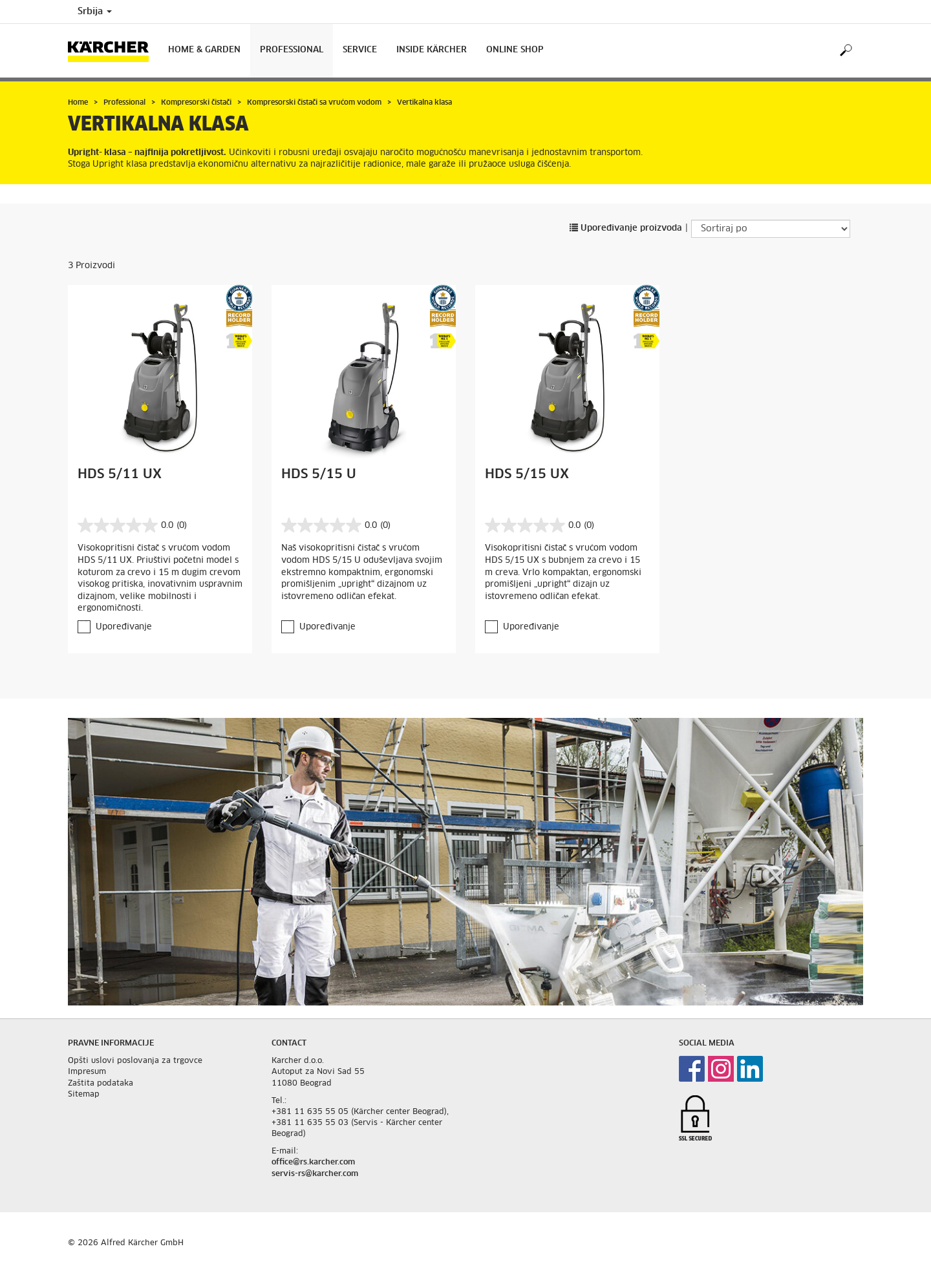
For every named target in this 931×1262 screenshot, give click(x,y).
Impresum (87, 1072)
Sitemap (84, 1095)
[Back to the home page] (113, 50)
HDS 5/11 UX (120, 474)
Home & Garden (204, 50)
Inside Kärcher (431, 50)
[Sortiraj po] (770, 229)
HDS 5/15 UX (527, 474)
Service (360, 50)
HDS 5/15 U (318, 474)
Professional (291, 50)
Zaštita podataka (100, 1084)
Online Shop (515, 50)
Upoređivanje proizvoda (626, 228)
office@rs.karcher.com (313, 1162)
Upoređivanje (124, 627)
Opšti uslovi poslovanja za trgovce (135, 1061)
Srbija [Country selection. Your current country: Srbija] (95, 11)
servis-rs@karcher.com (315, 1174)
